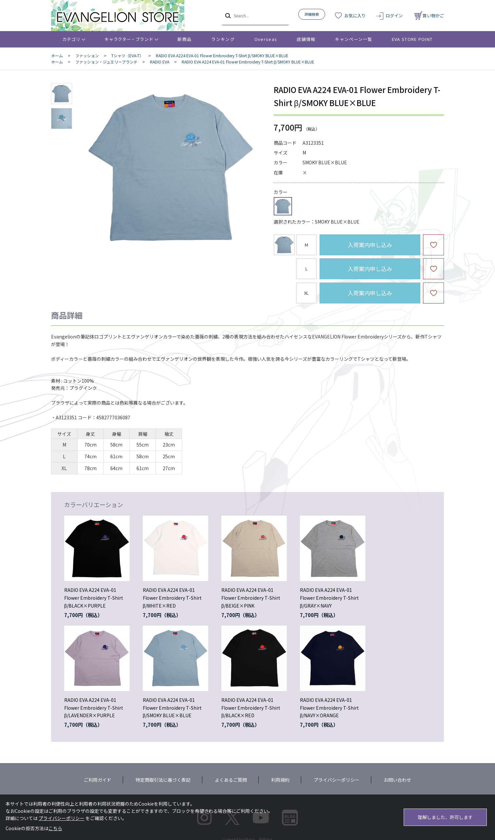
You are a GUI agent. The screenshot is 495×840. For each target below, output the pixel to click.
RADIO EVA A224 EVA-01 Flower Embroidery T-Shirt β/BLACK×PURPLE (93, 598)
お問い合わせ (397, 779)
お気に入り (355, 15)
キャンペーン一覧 (353, 39)
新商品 (184, 39)
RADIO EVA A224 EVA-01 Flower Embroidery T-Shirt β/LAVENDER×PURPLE (93, 708)
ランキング (223, 39)
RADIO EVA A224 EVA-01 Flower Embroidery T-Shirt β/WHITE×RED (172, 598)
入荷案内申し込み (370, 245)
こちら (55, 828)
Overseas (265, 39)
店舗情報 (306, 39)
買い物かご (429, 15)
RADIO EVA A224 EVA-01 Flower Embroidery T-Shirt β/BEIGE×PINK (250, 598)
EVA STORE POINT (412, 39)
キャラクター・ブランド (128, 39)
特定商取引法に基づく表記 (163, 779)
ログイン (394, 15)
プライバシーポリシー (336, 779)
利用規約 (280, 779)
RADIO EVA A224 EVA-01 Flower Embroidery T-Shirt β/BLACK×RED (250, 708)
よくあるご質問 (231, 779)
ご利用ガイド (97, 779)
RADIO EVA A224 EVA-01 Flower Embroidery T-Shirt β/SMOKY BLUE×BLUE (172, 708)
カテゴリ (72, 39)
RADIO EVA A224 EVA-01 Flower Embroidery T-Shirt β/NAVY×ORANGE (329, 708)
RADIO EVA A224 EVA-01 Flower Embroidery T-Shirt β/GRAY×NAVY (329, 598)
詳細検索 (311, 14)
